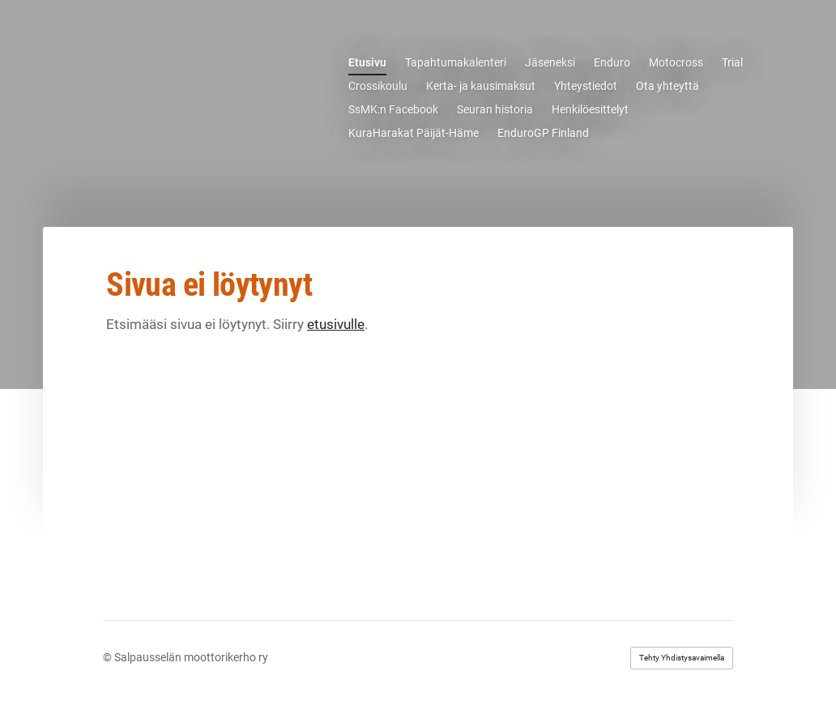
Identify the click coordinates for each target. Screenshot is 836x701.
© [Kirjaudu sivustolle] (108, 658)
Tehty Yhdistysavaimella (681, 657)
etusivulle (336, 324)
